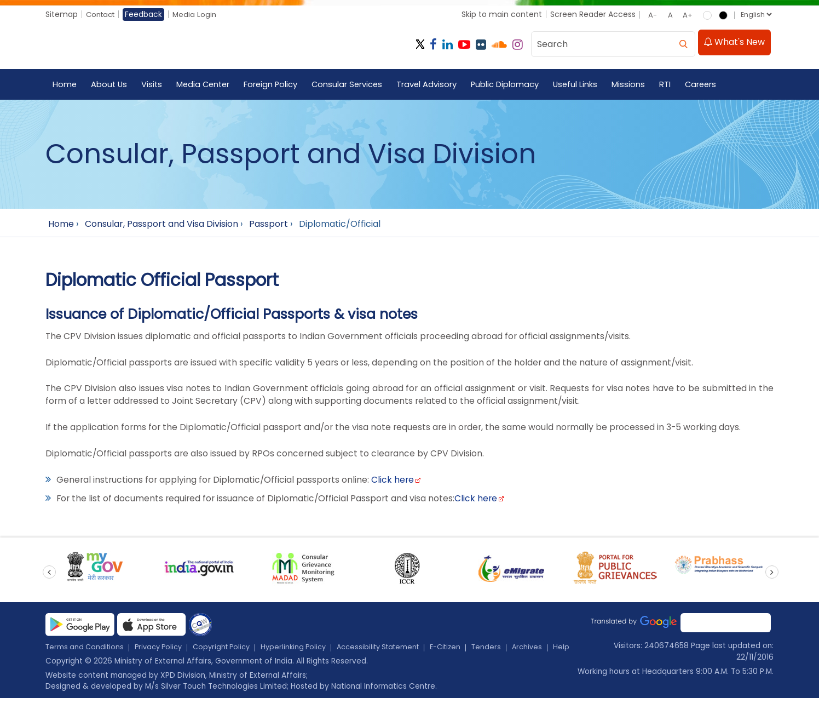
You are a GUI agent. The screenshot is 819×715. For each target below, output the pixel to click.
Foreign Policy (276, 85)
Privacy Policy (167, 652)
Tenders (519, 652)
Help (97, 663)
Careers (711, 85)
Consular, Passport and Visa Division (161, 225)
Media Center (206, 85)
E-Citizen (476, 652)
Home (65, 85)
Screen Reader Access (592, 14)
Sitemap (61, 14)
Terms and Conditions (87, 652)
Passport (268, 225)
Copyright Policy (235, 652)
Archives (61, 663)
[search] (683, 43)
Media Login (198, 14)
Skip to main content (501, 14)
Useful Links (584, 85)
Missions (638, 85)
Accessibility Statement (402, 652)
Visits (153, 85)
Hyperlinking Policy (311, 652)
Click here (396, 484)
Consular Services (354, 85)
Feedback (147, 14)
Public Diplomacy (513, 85)
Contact (102, 14)
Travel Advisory (434, 85)
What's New (734, 43)
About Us (110, 85)
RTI (674, 85)
